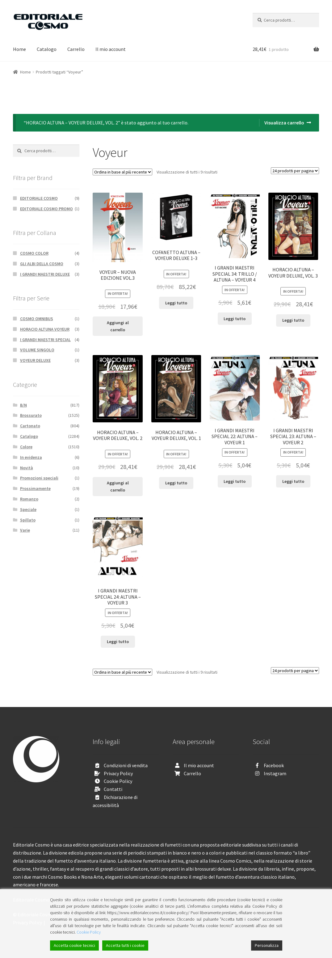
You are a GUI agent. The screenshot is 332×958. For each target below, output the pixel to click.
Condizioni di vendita (126, 765)
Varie (25, 530)
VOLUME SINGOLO (37, 350)
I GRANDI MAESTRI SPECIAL (45, 339)
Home (19, 49)
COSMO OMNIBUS (36, 318)
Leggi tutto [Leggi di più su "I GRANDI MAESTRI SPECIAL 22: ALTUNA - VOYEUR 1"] (235, 481)
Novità (26, 468)
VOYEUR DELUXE (35, 360)
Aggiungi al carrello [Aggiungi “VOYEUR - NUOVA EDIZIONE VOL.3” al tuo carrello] (118, 326)
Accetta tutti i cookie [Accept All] (125, 945)
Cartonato (30, 426)
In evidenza (31, 457)
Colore (26, 447)
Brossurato (31, 415)
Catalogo (47, 49)
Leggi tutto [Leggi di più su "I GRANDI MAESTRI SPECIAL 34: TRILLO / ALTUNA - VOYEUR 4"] (235, 318)
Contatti (113, 789)
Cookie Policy (118, 781)
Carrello (76, 49)
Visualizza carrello (284, 122)
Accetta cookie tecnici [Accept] (74, 945)
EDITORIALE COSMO (39, 198)
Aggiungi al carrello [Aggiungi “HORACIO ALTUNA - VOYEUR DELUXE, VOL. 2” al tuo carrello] (118, 486)
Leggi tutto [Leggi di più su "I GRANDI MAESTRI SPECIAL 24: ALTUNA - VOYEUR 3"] (118, 641)
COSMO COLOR (34, 253)
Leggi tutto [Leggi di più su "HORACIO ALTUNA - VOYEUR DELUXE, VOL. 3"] (293, 320)
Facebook (274, 765)
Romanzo (29, 499)
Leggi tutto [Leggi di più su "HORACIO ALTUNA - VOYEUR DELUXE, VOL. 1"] (176, 483)
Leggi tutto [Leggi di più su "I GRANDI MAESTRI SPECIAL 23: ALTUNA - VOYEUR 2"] (293, 481)
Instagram (275, 773)
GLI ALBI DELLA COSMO (41, 263)
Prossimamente (35, 488)
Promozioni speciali (39, 478)
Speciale (28, 509)
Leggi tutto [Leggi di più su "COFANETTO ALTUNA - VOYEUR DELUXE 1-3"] (176, 303)
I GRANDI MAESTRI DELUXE (45, 274)
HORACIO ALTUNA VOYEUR (44, 329)
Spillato (28, 520)
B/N (23, 405)
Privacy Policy (118, 773)
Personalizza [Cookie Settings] (267, 945)
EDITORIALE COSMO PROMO (46, 208)
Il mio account (110, 49)
